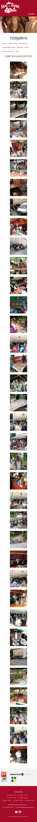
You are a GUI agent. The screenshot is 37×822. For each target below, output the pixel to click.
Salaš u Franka (13, 43)
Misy (17, 51)
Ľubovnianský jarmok (8, 47)
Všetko (4, 43)
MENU (32, 14)
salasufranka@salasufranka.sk (26, 807)
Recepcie (19, 47)
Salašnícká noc (23, 43)
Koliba (26, 47)
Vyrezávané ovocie (8, 51)
